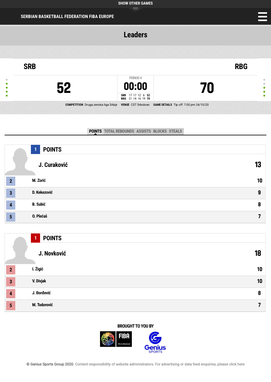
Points (95, 131)
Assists (143, 131)
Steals (175, 131)
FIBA (116, 342)
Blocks (159, 131)
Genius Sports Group (155, 342)
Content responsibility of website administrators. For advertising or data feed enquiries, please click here (159, 364)
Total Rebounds (119, 131)
